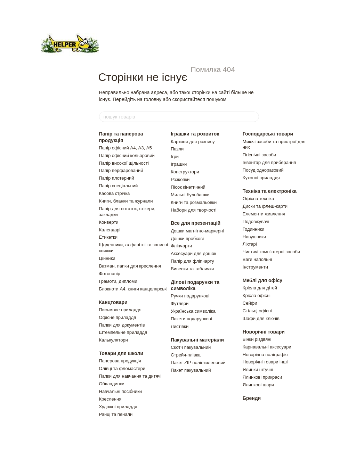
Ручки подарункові (190, 295)
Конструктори (185, 171)
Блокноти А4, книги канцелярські (133, 288)
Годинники (254, 229)
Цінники (107, 258)
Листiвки (179, 326)
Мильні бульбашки (190, 194)
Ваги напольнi (257, 259)
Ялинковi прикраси (262, 377)
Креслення (110, 399)
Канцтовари (113, 302)
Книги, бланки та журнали (126, 201)
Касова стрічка (114, 193)
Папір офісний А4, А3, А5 (125, 147)
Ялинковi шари (258, 384)
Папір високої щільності (124, 163)
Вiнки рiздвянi (257, 339)
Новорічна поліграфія (265, 354)
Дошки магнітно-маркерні (197, 230)
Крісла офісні (256, 295)
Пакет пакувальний (191, 370)
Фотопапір (109, 273)
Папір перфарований (121, 170)
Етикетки (108, 237)
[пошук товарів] (253, 117)
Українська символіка (193, 311)
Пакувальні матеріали (197, 340)
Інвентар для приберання (269, 162)
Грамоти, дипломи (118, 281)
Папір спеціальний (118, 185)
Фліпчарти (181, 245)
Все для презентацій (195, 223)
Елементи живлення (264, 213)
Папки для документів (122, 325)
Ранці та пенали (116, 414)
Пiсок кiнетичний (188, 187)
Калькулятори (113, 340)
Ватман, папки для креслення (130, 266)
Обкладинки (111, 383)
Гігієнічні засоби (259, 154)
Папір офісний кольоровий (127, 155)
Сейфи (250, 303)
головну (153, 99)
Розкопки (180, 179)
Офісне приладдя (117, 317)
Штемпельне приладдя (123, 332)
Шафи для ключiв (261, 318)
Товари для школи (121, 353)
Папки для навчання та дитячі (130, 376)
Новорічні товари (264, 332)
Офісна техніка (258, 198)
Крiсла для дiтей (260, 287)
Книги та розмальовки (194, 202)
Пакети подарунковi (191, 318)
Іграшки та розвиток (195, 134)
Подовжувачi (256, 221)
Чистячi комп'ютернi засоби (271, 251)
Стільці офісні (257, 310)
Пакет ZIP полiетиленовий (198, 362)
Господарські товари (268, 134)
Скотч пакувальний (191, 347)
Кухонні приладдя (261, 177)
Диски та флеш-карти (265, 206)
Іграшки (179, 164)
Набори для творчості (193, 210)
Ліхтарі (250, 244)
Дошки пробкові (187, 238)
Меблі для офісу (262, 280)
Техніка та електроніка (270, 191)
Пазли (177, 148)
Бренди (252, 398)
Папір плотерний (116, 178)
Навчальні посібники (120, 391)
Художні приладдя (118, 406)
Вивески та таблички (192, 268)
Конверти (109, 222)
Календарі (110, 229)
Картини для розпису (193, 141)
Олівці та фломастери (122, 368)
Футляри (179, 303)
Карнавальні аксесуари (267, 347)
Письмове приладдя (120, 309)
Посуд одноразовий (263, 170)
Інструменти (255, 267)
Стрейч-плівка (186, 355)
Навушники (254, 236)
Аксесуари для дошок (193, 253)
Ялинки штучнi (258, 369)
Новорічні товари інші (265, 361)
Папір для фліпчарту (192, 261)
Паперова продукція (120, 360)
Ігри (175, 156)
